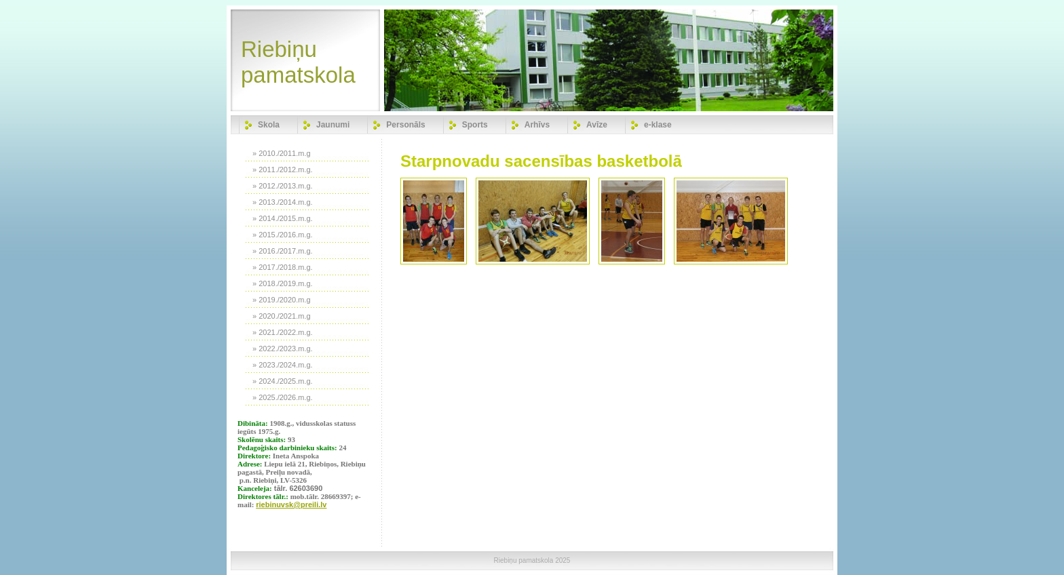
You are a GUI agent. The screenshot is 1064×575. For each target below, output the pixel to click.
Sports (475, 125)
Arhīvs (537, 125)
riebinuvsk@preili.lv (291, 504)
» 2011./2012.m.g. (282, 169)
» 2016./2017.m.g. (282, 251)
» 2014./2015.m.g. (282, 218)
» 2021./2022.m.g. (282, 332)
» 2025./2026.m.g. (282, 397)
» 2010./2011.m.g (281, 153)
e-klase (658, 125)
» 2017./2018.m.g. (282, 267)
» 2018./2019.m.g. (282, 283)
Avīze (596, 125)
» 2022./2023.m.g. (282, 348)
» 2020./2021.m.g (281, 316)
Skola (269, 125)
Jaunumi (332, 125)
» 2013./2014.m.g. (282, 202)
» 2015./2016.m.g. (282, 235)
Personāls (405, 125)
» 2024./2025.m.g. (282, 381)
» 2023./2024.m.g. (282, 365)
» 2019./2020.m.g (281, 300)
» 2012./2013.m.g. (282, 186)
